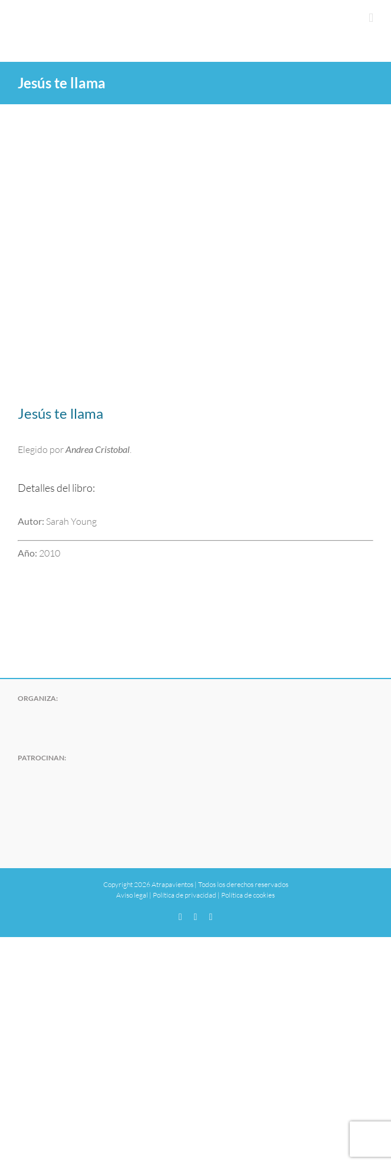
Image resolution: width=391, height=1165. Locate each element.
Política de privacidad (184, 895)
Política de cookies (248, 895)
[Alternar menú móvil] (371, 18)
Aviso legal (132, 895)
